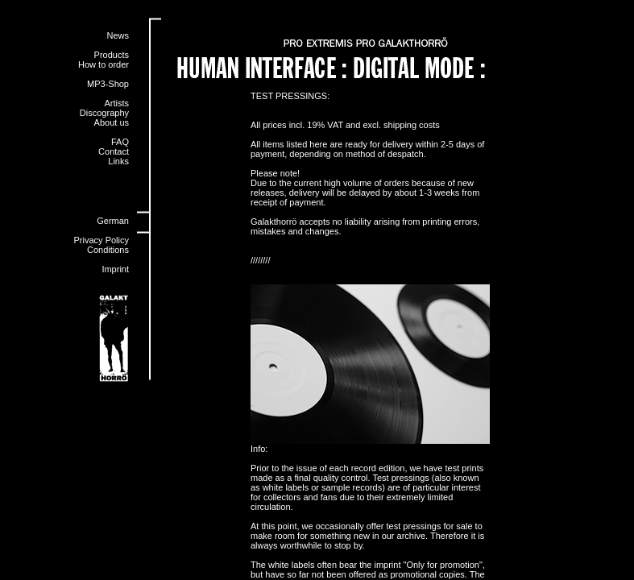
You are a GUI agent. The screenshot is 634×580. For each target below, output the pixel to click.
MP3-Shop (108, 84)
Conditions (108, 250)
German (113, 221)
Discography (104, 113)
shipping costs (411, 125)
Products (111, 55)
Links (118, 161)
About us (111, 122)
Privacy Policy (101, 240)
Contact (113, 151)
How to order (103, 64)
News (117, 35)
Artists (116, 103)
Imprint (115, 269)
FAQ (120, 142)
